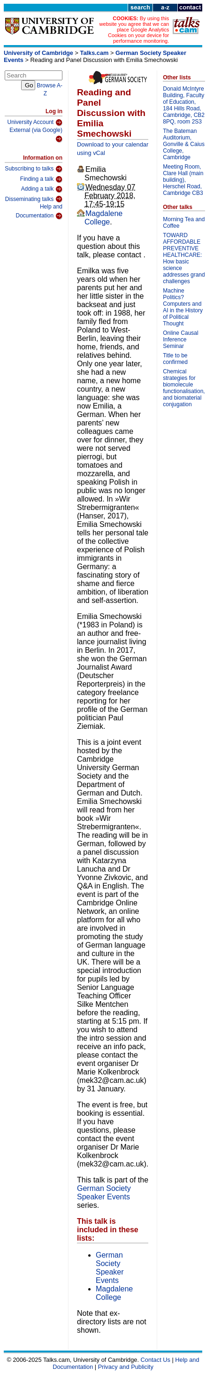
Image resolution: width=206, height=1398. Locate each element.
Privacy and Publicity (125, 1366)
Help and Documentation (38, 211)
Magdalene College (103, 217)
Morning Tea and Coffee (184, 222)
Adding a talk (41, 189)
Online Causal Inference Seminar (180, 339)
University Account (34, 122)
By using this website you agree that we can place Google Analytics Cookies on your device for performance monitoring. (134, 29)
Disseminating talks (33, 199)
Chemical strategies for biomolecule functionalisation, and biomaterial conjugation (184, 388)
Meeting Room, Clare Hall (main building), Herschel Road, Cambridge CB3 (183, 179)
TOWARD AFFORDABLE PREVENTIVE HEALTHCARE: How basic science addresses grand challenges (184, 258)
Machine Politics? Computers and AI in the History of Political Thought (183, 307)
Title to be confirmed (175, 358)
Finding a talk (41, 179)
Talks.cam (94, 52)
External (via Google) (35, 135)
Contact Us (155, 1359)
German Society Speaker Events (104, 1192)
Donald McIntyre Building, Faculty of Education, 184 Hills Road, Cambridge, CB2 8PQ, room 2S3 (184, 105)
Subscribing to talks (33, 169)
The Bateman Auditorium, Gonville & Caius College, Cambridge (184, 144)
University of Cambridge (38, 52)
